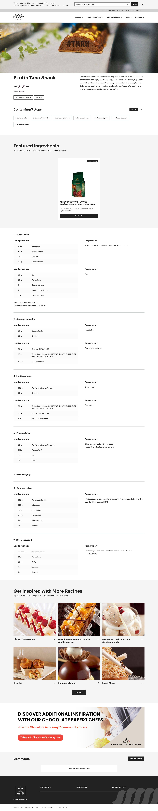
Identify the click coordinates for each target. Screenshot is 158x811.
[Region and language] (102, 4)
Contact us (45, 787)
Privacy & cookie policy (47, 807)
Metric (133, 109)
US (141, 109)
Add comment (136, 759)
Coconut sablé (121, 118)
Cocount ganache (42, 118)
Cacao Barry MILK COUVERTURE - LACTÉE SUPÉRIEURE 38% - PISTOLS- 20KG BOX (54, 355)
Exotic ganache (63, 118)
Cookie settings (62, 807)
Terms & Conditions (31, 807)
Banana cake (22, 118)
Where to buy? (119, 787)
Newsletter (81, 787)
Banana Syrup (102, 118)
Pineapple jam (83, 118)
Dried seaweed (23, 124)
